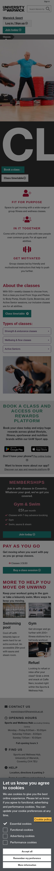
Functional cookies (18, 830)
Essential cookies (17, 823)
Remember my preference (27, 858)
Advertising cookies (19, 836)
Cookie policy (42, 819)
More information (27, 865)
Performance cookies (20, 842)
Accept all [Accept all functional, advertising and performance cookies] (27, 851)
